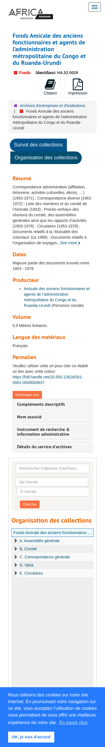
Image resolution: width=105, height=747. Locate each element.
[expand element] (15, 541)
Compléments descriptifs (41, 404)
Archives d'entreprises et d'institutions (52, 105)
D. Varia (27, 565)
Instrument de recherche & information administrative (43, 431)
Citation (50, 87)
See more (70, 243)
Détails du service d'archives (44, 447)
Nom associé (29, 417)
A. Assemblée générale (39, 541)
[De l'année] (52, 482)
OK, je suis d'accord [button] (31, 737)
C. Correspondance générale (45, 557)
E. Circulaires (31, 573)
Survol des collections (38, 145)
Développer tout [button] (27, 395)
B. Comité (28, 549)
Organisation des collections (46, 157)
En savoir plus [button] (73, 722)
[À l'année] (53, 491)
